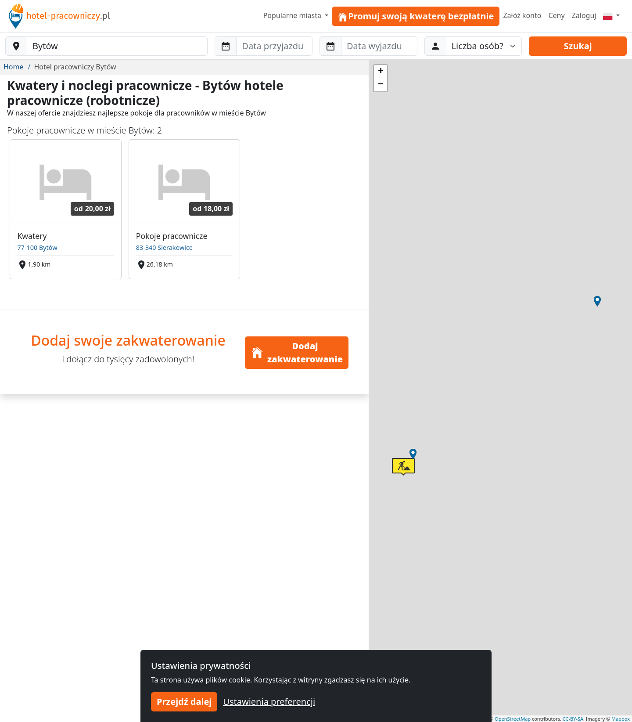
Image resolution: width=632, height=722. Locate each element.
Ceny (556, 15)
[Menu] (611, 15)
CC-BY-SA (573, 718)
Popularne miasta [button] (293, 15)
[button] (413, 454)
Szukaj (578, 46)
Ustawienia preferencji (269, 702)
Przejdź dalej (184, 702)
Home (14, 67)
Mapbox (620, 718)
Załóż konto (522, 15)
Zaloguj (584, 15)
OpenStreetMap (513, 718)
